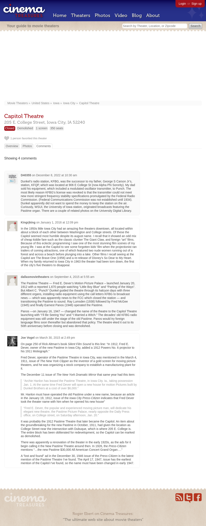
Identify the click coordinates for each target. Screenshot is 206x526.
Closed (9, 128)
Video (121, 15)
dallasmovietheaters (35, 277)
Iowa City (69, 103)
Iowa (56, 103)
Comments (43, 146)
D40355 (26, 175)
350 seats (56, 128)
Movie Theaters (17, 103)
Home (60, 15)
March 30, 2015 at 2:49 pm (57, 337)
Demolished (25, 128)
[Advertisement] (103, 66)
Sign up (197, 3)
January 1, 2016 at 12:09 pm (59, 222)
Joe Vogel (28, 337)
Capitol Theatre (89, 103)
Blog (137, 15)
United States (40, 103)
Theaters (80, 15)
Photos (102, 15)
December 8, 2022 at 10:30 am (56, 175)
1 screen (41, 128)
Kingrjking (28, 222)
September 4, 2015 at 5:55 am (74, 277)
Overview (12, 146)
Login (182, 3)
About (153, 15)
